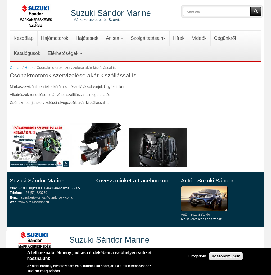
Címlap (15, 68)
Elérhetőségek (65, 53)
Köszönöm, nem (225, 257)
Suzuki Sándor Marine (111, 12)
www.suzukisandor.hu (33, 202)
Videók (199, 38)
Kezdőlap (23, 38)
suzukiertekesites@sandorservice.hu (47, 197)
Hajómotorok (54, 38)
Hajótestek (87, 38)
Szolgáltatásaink (147, 38)
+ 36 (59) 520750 (35, 193)
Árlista (114, 38)
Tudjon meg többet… (45, 271)
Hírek (178, 38)
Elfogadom (197, 257)
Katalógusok (27, 53)
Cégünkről (225, 38)
